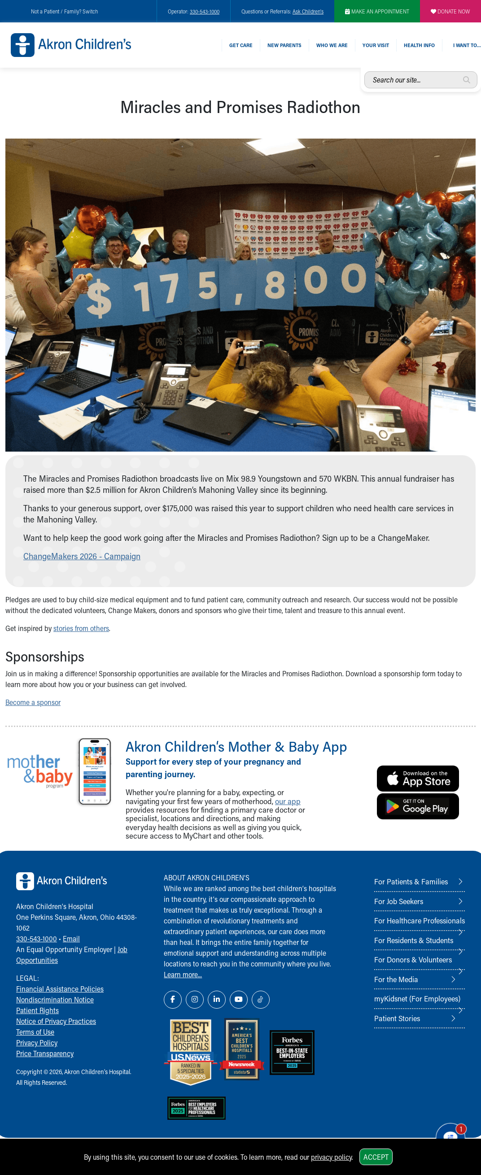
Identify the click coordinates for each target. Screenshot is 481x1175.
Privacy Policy (36, 1042)
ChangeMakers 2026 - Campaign (81, 555)
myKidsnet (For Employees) (417, 998)
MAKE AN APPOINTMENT (377, 11)
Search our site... (364, 71)
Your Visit (376, 45)
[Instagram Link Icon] (195, 1000)
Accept (376, 1157)
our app (288, 801)
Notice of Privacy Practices (56, 1021)
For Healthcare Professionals (419, 920)
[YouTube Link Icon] (239, 1000)
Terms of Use (35, 1031)
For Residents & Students (413, 940)
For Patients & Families (411, 881)
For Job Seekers (398, 901)
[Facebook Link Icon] (173, 1000)
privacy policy (331, 1157)
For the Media (396, 979)
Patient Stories (397, 1018)
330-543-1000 (204, 11)
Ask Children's (308, 11)
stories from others (81, 628)
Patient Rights (37, 1010)
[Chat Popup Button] (449, 1135)
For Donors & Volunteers (413, 959)
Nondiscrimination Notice (55, 999)
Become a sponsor (33, 702)
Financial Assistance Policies (60, 988)
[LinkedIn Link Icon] (217, 1000)
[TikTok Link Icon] (261, 1000)
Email (71, 938)
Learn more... (183, 974)
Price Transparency (45, 1053)
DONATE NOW (450, 11)
